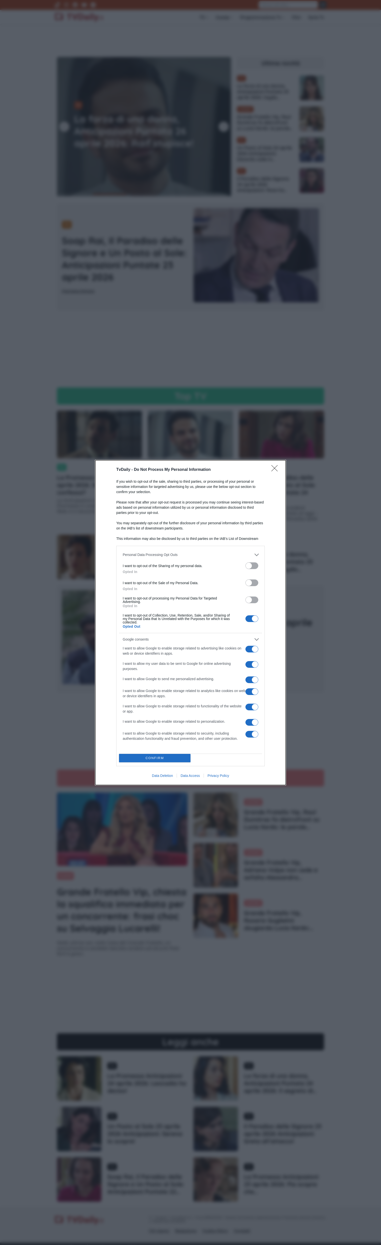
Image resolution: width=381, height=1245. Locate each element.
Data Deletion (162, 776)
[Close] (276, 470)
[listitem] (190, 554)
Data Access (190, 776)
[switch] (251, 565)
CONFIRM (154, 758)
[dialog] (190, 622)
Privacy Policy (218, 776)
